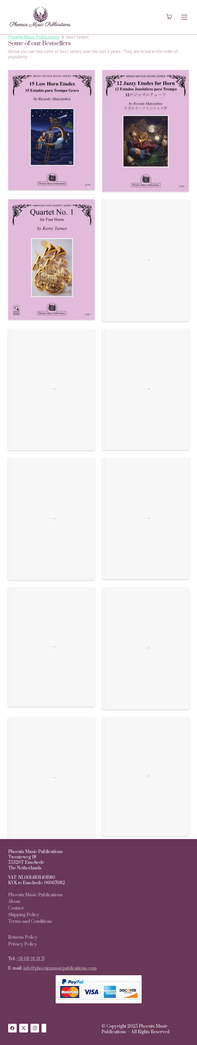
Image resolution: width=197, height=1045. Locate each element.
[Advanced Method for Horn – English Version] (145, 776)
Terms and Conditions (30, 921)
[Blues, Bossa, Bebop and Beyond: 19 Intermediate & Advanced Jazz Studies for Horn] (51, 647)
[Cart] (169, 17)
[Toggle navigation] (184, 17)
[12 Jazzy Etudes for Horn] (145, 131)
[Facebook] (12, 1028)
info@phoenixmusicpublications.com (60, 968)
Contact (16, 908)
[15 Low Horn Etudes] (51, 130)
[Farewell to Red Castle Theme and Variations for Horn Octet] (145, 648)
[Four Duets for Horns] (145, 260)
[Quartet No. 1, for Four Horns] (51, 259)
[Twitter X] (23, 1028)
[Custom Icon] (44, 1028)
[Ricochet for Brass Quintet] (145, 389)
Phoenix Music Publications (35, 895)
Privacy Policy (22, 944)
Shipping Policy (23, 915)
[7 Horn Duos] (51, 519)
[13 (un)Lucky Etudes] (145, 518)
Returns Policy (22, 937)
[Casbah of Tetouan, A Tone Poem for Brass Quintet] (51, 778)
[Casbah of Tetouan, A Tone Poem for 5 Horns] (51, 390)
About (14, 901)
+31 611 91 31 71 (30, 959)
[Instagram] (35, 1028)
